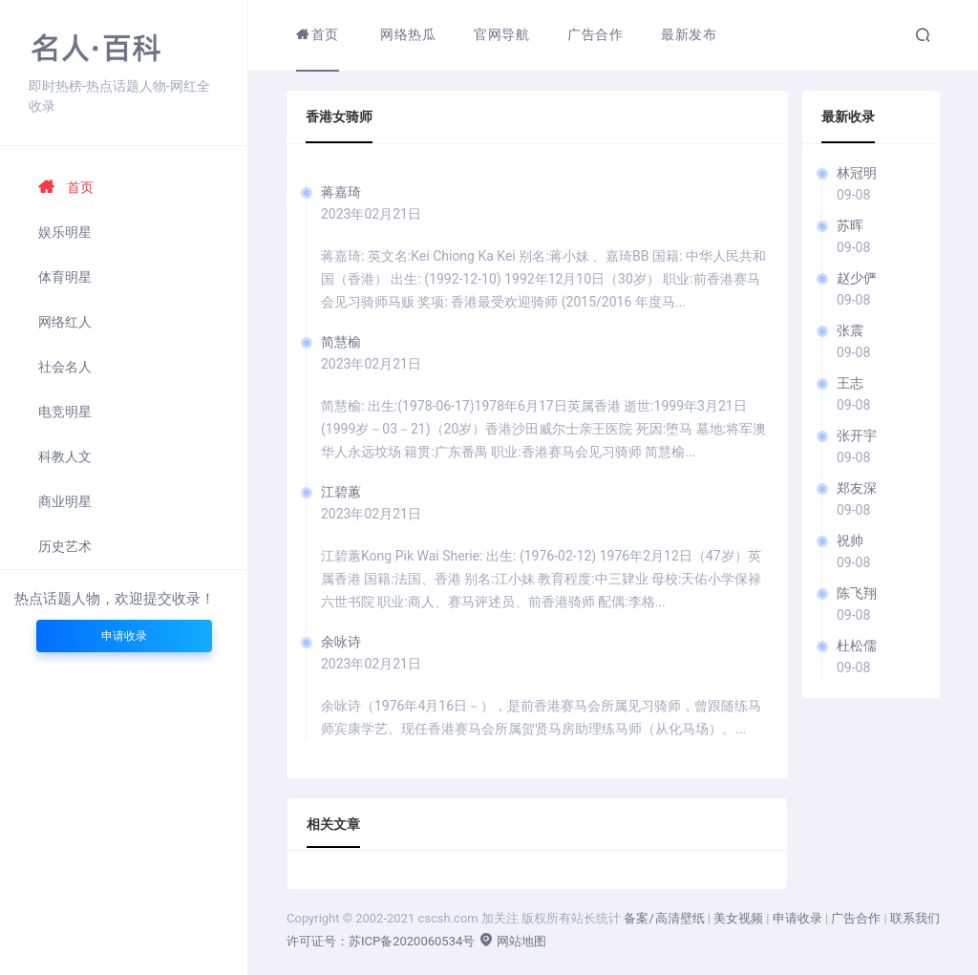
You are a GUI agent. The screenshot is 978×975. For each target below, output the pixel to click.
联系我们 (915, 918)
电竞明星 (65, 411)
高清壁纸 (680, 918)
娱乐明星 (65, 232)
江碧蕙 (341, 491)
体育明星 (65, 277)
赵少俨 (857, 278)
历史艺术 (65, 546)
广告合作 (856, 918)
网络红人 (65, 321)
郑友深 (857, 488)
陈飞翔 (857, 593)
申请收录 (124, 636)
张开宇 (857, 435)
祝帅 (850, 540)
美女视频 (738, 918)
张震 (850, 330)
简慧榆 (341, 342)
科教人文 (65, 456)
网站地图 (512, 941)
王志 (850, 383)
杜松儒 (857, 645)
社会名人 (65, 366)
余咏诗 (341, 641)
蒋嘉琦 (341, 192)
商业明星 (65, 501)
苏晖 (850, 225)
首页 (66, 187)
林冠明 (857, 172)
